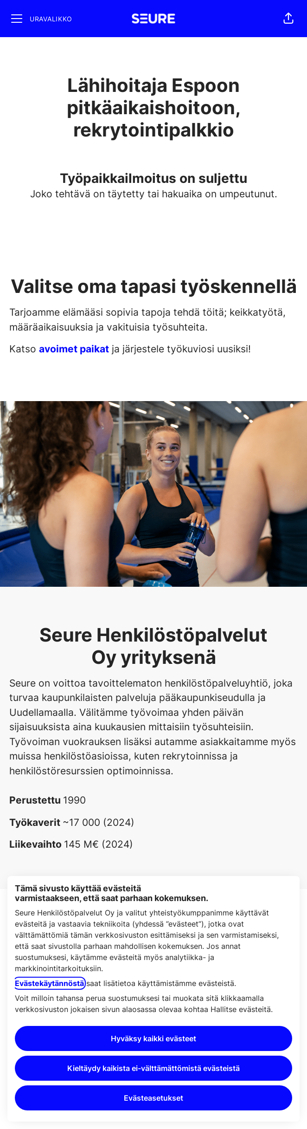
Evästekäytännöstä (49, 983)
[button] (288, 19)
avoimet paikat (74, 349)
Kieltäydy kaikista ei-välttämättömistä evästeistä (153, 1068)
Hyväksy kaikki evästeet (153, 1038)
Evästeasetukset (153, 1098)
